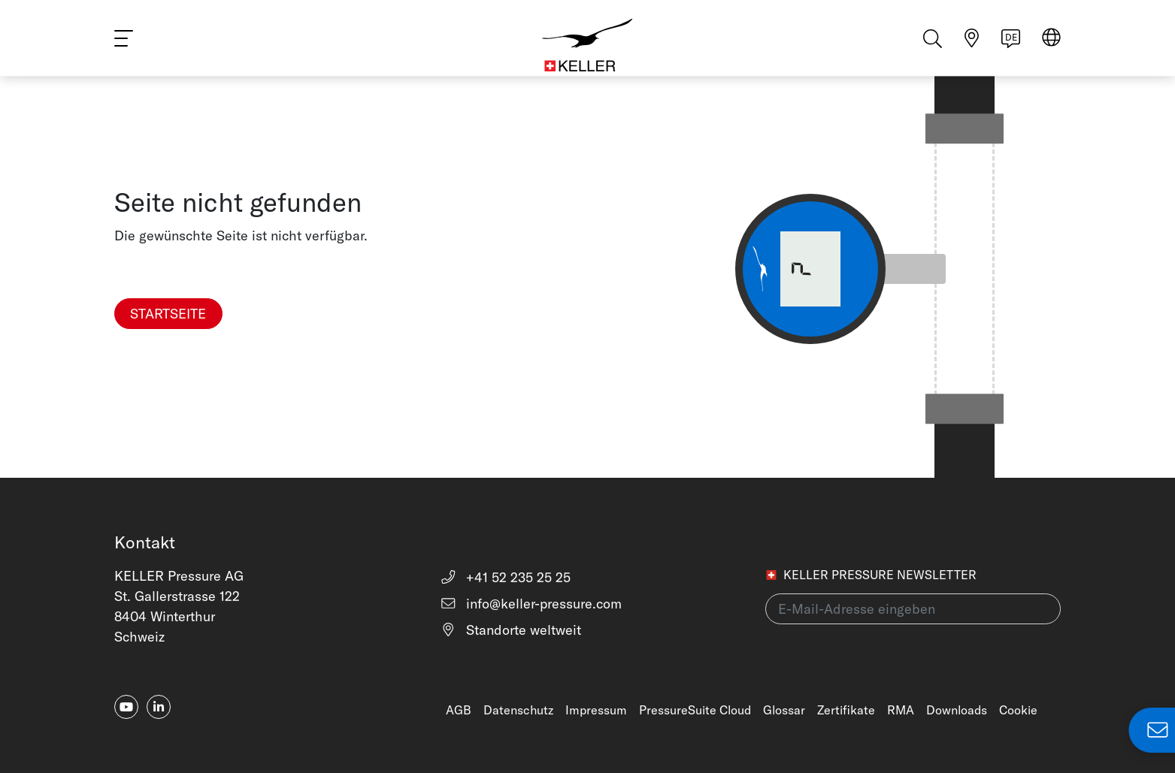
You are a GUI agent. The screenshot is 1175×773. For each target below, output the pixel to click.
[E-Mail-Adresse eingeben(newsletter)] (913, 608)
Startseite (168, 313)
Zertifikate (846, 709)
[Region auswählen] (1051, 46)
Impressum (596, 709)
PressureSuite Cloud (695, 709)
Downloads (956, 709)
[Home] (588, 45)
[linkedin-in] (159, 707)
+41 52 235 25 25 (505, 577)
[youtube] (126, 707)
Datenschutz (518, 709)
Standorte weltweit (511, 630)
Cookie (1018, 709)
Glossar (784, 709)
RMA (900, 709)
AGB (458, 709)
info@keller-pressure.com (531, 603)
